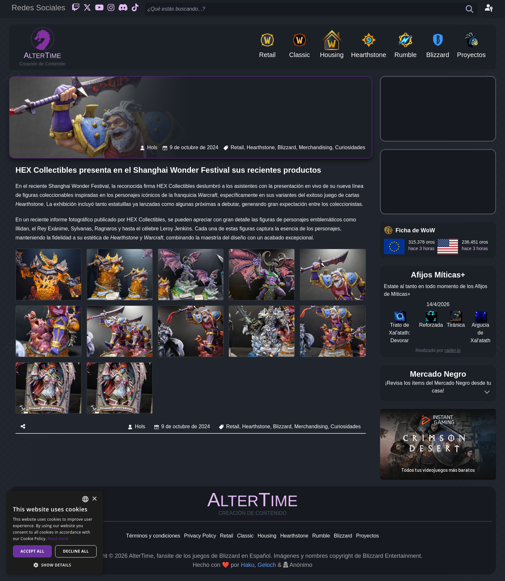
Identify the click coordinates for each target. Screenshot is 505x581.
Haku (247, 565)
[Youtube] (99, 9)
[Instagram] (111, 9)
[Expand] (487, 392)
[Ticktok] (135, 9)
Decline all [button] (76, 551)
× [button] (94, 499)
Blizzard (343, 535)
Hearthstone (294, 535)
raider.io (452, 350)
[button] (55, 565)
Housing (267, 535)
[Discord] (123, 9)
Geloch (267, 565)
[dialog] (54, 533)
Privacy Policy (200, 535)
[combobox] (85, 499)
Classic (245, 535)
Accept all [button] (32, 551)
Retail (226, 535)
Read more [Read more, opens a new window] (58, 538)
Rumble (321, 535)
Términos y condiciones (153, 535)
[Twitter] (87, 9)
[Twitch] (76, 9)
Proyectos (367, 535)
